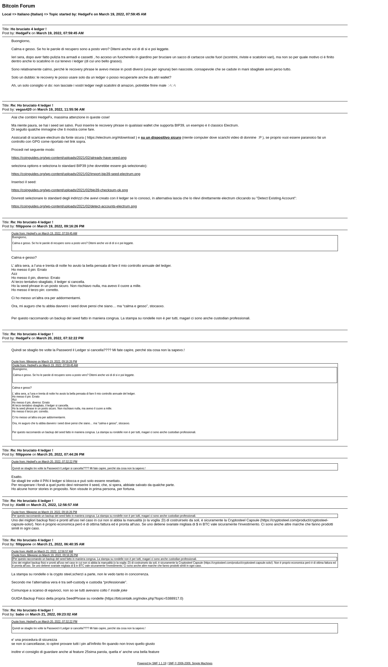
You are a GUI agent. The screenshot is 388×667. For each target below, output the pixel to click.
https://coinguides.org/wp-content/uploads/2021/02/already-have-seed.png (68, 158)
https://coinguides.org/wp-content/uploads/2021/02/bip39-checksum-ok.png (69, 190)
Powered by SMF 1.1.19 (151, 663)
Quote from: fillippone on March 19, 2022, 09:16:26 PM (44, 361)
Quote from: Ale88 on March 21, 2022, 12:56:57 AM (42, 551)
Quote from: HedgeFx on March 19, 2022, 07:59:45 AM (44, 233)
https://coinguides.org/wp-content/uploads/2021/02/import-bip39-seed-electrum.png (75, 174)
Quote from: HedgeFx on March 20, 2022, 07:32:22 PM (44, 461)
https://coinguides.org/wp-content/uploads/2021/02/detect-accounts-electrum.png (74, 206)
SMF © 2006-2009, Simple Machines (190, 663)
